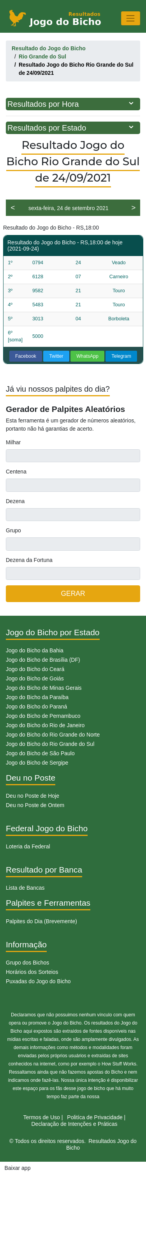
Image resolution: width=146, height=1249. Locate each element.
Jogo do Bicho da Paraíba (37, 697)
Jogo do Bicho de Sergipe (37, 763)
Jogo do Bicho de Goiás (35, 678)
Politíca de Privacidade (94, 1117)
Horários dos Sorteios (32, 972)
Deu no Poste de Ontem (35, 805)
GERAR (73, 593)
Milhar (13, 442)
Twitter (56, 356)
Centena (16, 471)
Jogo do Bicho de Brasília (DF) (43, 660)
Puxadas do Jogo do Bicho (38, 981)
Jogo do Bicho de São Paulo (40, 753)
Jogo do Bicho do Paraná (36, 706)
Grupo (13, 530)
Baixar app (18, 1168)
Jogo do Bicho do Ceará (35, 669)
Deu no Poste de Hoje (32, 796)
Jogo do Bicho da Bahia (34, 650)
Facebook (25, 356)
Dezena (15, 501)
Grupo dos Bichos (27, 962)
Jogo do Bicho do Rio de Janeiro (45, 725)
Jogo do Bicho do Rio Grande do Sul (50, 744)
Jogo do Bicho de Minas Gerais (44, 688)
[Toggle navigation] (130, 18)
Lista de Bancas (25, 888)
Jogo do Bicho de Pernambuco (43, 716)
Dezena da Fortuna (29, 560)
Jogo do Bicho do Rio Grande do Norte (53, 734)
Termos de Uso (41, 1117)
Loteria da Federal (28, 846)
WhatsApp (87, 356)
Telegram (121, 356)
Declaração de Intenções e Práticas (74, 1124)
